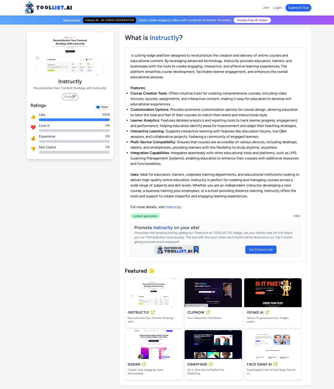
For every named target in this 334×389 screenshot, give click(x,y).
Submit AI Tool (298, 8)
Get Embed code (261, 249)
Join (266, 7)
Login (277, 7)
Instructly (173, 207)
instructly (164, 37)
